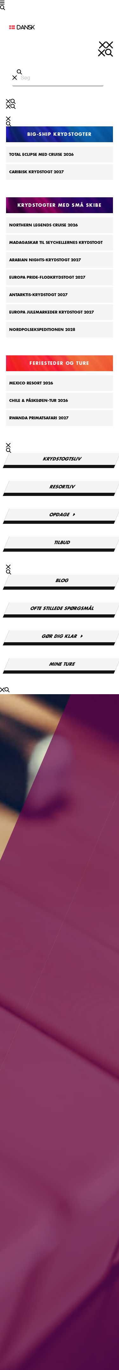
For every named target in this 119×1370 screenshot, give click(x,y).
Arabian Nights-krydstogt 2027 (45, 260)
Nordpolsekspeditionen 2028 (42, 330)
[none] (45, 27)
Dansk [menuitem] (26, 27)
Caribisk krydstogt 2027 (36, 172)
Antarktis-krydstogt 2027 (38, 295)
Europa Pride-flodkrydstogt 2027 (47, 277)
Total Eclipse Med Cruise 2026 (41, 154)
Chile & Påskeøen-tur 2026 (38, 401)
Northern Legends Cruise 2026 (43, 225)
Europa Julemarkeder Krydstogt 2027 (51, 312)
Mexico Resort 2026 (31, 383)
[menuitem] (45, 27)
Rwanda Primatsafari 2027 (39, 418)
